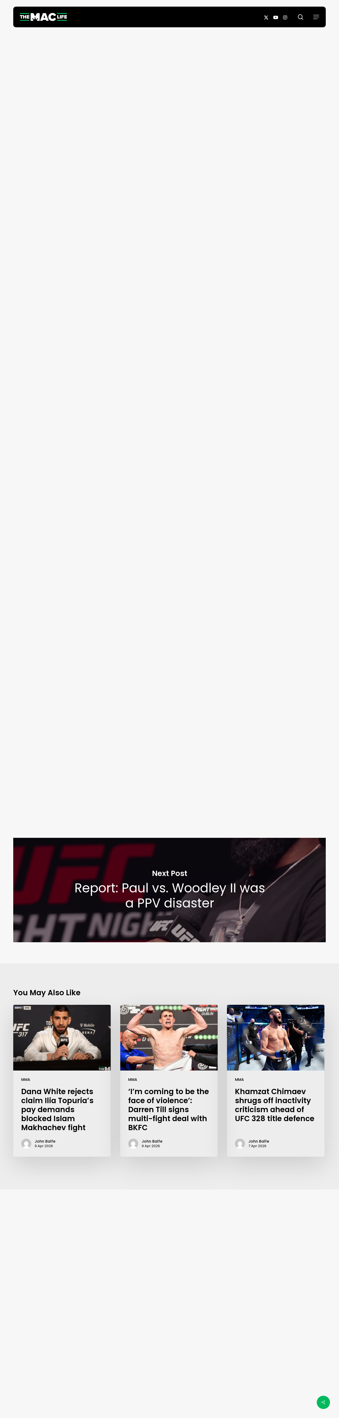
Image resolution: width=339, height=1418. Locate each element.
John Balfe (169, 166)
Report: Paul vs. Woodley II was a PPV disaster (169, 890)
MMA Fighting (101, 496)
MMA (25, 1079)
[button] (316, 17)
